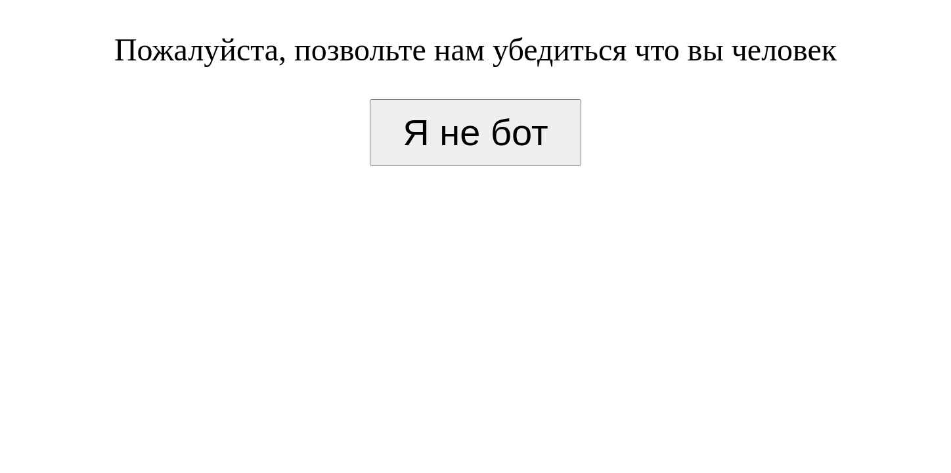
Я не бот (475, 132)
